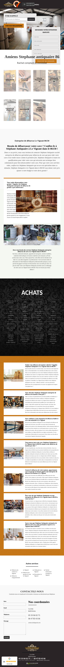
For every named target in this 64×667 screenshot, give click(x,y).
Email (5, 608)
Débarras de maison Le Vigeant (15, 571)
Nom (5, 601)
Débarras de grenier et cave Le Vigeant (27, 574)
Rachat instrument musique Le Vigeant (49, 572)
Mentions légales (43, 660)
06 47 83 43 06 (30, 5)
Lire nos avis (9, 663)
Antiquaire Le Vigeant (37, 571)
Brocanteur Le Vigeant (38, 575)
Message (6, 621)
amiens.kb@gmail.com (34, 622)
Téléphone (6, 614)
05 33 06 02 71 (30, 3)
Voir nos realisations (13, 26)
